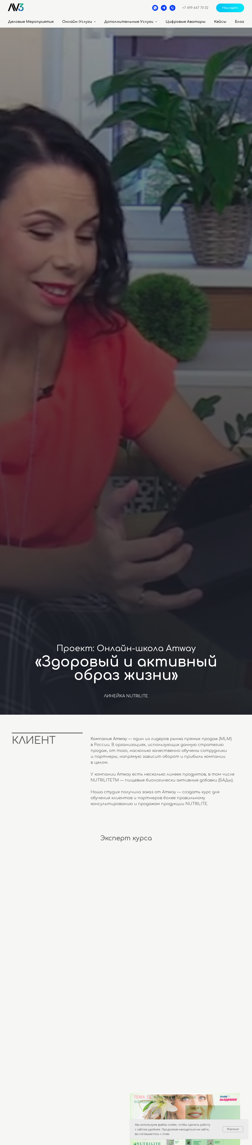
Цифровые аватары (185, 22)
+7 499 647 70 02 (195, 8)
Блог (239, 22)
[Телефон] (172, 8)
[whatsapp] (155, 8)
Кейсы (220, 22)
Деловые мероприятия (31, 22)
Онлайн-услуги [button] (77, 22)
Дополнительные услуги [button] (129, 22)
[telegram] (164, 8)
